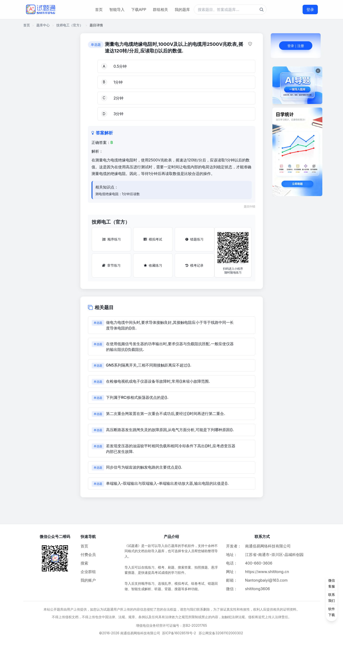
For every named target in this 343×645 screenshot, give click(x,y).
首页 (99, 9)
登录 (310, 9)
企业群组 (88, 571)
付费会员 (88, 554)
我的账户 (88, 580)
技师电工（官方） (69, 25)
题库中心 (43, 25)
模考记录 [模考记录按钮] (194, 265)
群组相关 (160, 9)
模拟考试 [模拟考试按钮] (153, 239)
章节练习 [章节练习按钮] (111, 265)
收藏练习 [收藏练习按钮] (153, 265)
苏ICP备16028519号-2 (179, 633)
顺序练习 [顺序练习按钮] (111, 239)
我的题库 (182, 9)
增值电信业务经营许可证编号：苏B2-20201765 (171, 625)
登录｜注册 (295, 46)
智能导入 (117, 9)
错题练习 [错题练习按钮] (194, 239)
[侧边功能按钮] (331, 597)
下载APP (138, 9)
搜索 (84, 563)
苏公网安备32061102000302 (221, 633)
